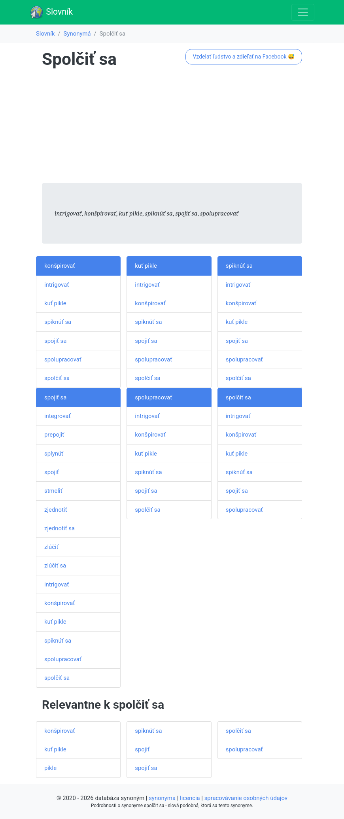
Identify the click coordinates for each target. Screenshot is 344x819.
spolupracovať (62, 359)
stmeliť (53, 490)
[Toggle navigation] (302, 12)
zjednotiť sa (59, 528)
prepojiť (54, 434)
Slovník (51, 12)
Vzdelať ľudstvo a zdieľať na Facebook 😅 (244, 56)
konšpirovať (59, 265)
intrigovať (56, 284)
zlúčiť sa (55, 565)
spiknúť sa (57, 321)
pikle (50, 768)
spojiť (51, 472)
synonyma (162, 798)
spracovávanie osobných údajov (245, 798)
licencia (190, 798)
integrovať (57, 416)
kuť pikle (55, 303)
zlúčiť (51, 546)
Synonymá (77, 33)
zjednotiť (55, 509)
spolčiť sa (57, 378)
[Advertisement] (172, 127)
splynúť (53, 453)
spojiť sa (55, 340)
